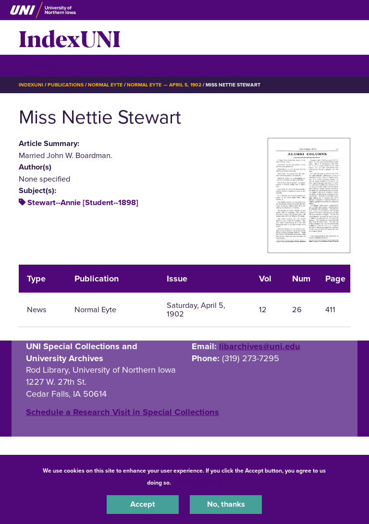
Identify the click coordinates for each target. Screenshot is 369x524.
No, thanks (226, 504)
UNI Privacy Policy (198, 482)
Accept (142, 504)
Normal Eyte (105, 85)
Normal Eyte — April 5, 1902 (164, 85)
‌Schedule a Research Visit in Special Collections (122, 412)
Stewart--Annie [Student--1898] (82, 202)
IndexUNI (70, 37)
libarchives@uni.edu (259, 346)
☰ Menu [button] (36, 65)
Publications (65, 85)
